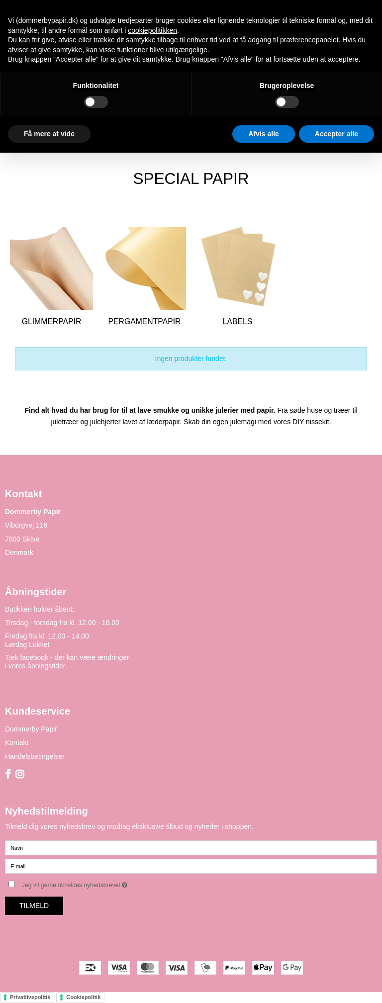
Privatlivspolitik (30, 997)
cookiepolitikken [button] (152, 30)
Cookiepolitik (83, 997)
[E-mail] (191, 866)
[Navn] (191, 847)
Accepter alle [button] (336, 134)
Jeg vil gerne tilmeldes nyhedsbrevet (100, 883)
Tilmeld (34, 906)
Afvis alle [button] (263, 134)
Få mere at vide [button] (49, 134)
